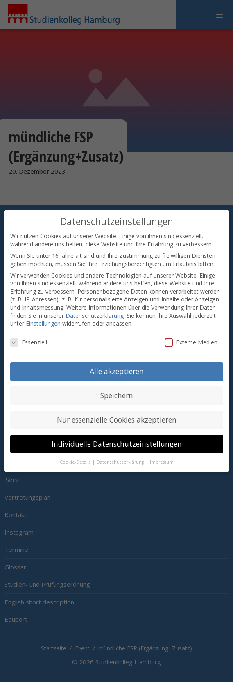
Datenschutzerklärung (95, 308)
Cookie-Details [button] (76, 454)
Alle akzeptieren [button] (117, 363)
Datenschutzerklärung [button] (121, 454)
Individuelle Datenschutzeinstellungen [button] (117, 436)
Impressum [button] (162, 454)
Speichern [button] (116, 388)
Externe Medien (191, 335)
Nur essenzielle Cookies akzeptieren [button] (116, 412)
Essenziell (28, 335)
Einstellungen (43, 316)
